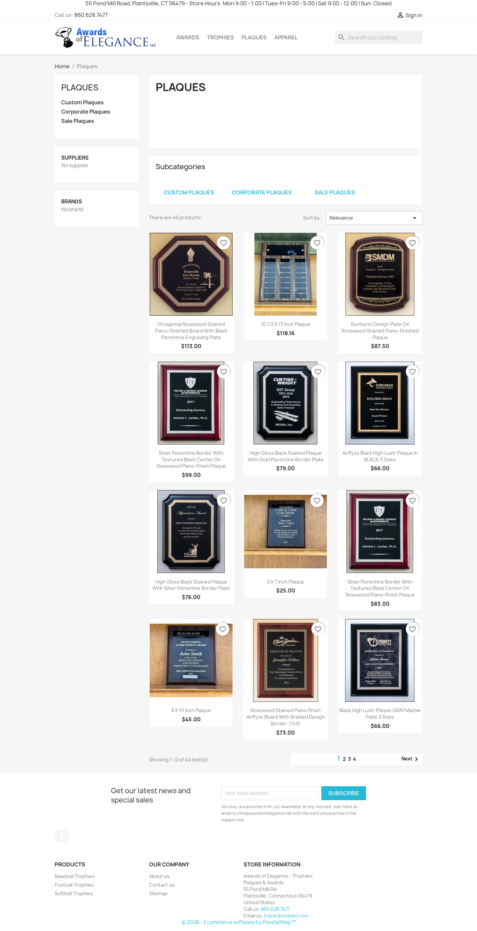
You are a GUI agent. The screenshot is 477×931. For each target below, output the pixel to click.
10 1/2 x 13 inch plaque (285, 324)
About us (159, 876)
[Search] (378, 37)
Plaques (254, 37)
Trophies (220, 37)
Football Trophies (74, 885)
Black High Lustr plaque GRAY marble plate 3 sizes (380, 713)
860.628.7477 (91, 15)
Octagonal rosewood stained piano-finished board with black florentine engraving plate (191, 330)
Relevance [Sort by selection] (374, 218)
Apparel (286, 37)
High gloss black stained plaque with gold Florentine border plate (286, 456)
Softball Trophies (74, 893)
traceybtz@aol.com (286, 915)
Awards (187, 37)
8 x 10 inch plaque (191, 710)
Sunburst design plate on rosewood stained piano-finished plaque (380, 330)
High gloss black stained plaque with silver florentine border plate (191, 585)
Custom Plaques (82, 102)
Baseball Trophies (75, 876)
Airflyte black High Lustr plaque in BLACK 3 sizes (380, 456)
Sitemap (158, 893)
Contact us (162, 885)
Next (410, 759)
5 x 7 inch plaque (285, 582)
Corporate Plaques (85, 111)
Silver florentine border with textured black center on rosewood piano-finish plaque (191, 459)
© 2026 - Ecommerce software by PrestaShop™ (239, 922)
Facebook (62, 836)
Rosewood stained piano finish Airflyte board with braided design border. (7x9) (285, 717)
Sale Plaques (77, 121)
